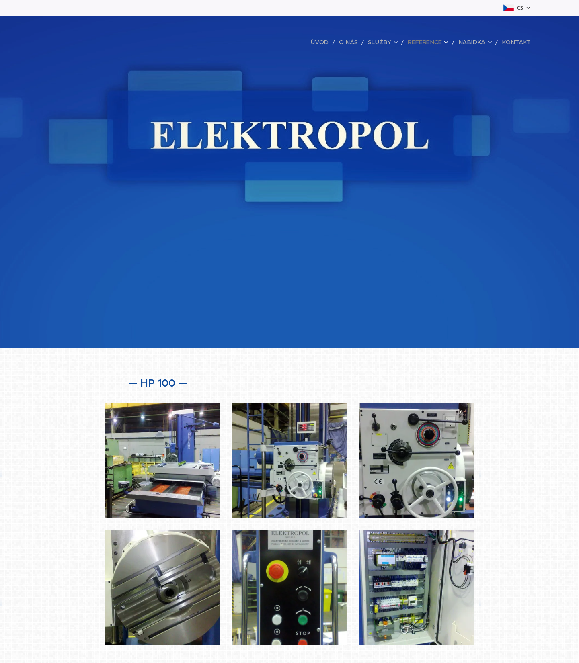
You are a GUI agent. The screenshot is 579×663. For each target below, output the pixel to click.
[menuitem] (336, 42)
